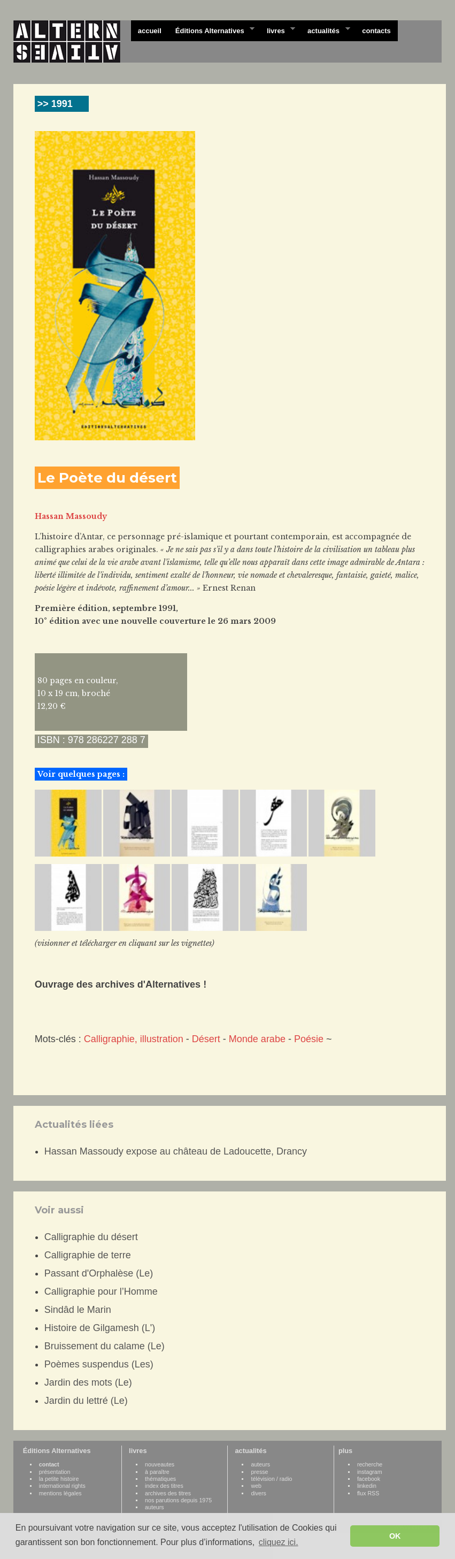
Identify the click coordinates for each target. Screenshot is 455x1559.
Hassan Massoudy (71, 516)
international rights (62, 1485)
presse (259, 1472)
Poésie (308, 1039)
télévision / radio (271, 1479)
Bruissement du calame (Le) (104, 1346)
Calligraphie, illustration (133, 1039)
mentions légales (60, 1493)
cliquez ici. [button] (278, 1542)
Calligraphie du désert (91, 1237)
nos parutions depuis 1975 (178, 1500)
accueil (149, 31)
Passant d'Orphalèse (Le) (98, 1273)
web (256, 1485)
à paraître (157, 1472)
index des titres (164, 1485)
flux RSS (368, 1493)
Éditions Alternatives (211, 30)
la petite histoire (59, 1479)
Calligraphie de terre (87, 1255)
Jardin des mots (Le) (88, 1382)
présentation (55, 1472)
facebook (368, 1479)
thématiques (160, 1479)
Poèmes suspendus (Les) (98, 1364)
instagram (369, 1472)
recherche (369, 1464)
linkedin (366, 1485)
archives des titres (168, 1493)
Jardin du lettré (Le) (86, 1400)
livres (277, 30)
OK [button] (395, 1536)
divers (258, 1493)
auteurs (154, 1507)
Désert (206, 1039)
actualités (325, 30)
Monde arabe (257, 1039)
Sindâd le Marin (77, 1309)
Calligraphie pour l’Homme (101, 1291)
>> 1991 (55, 103)
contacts (376, 31)
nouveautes (159, 1464)
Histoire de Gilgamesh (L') (100, 1328)
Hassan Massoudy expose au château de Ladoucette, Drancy (175, 1151)
